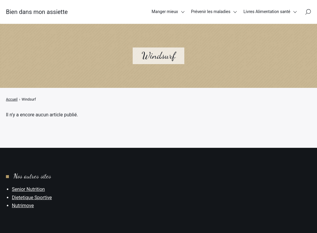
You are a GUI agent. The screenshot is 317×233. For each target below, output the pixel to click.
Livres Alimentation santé (266, 11)
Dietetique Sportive (32, 197)
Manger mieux (165, 11)
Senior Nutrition (28, 189)
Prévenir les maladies (211, 11)
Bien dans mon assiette (37, 11)
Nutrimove (23, 205)
